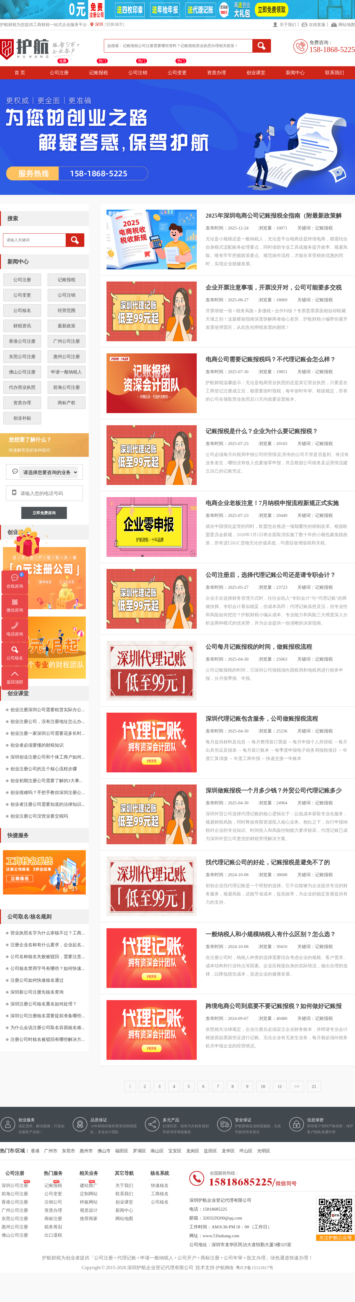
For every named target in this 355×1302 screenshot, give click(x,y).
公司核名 (22, 310)
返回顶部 (15, 682)
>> (296, 1086)
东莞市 (68, 1151)
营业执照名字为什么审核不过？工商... (47, 933)
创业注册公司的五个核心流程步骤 (43, 768)
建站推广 (89, 1184)
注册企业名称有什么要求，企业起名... (47, 944)
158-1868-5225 (332, 50)
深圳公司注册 (14, 1184)
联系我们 (334, 72)
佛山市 (104, 1151)
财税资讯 (22, 326)
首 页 (19, 72)
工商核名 (160, 1193)
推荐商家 (89, 1218)
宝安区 (175, 1151)
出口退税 (53, 1235)
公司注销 (137, 72)
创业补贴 (22, 418)
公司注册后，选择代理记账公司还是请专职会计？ (271, 575)
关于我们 (288, 24)
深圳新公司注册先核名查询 (37, 992)
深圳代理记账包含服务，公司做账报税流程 (262, 718)
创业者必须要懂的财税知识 (37, 745)
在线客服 (317, 24)
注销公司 (53, 1202)
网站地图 (346, 24)
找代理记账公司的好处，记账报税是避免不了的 (268, 862)
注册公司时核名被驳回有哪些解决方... (47, 1039)
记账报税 (98, 72)
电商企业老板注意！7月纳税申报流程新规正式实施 (272, 503)
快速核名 (160, 1185)
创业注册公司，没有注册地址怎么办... (47, 721)
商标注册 (53, 1218)
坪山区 (246, 1151)
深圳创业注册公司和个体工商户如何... (47, 757)
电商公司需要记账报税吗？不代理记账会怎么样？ (271, 359)
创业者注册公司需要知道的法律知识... (47, 804)
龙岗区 (192, 1151)
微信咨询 (15, 610)
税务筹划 (53, 1227)
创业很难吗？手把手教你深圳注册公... (47, 792)
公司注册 (59, 72)
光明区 (263, 1151)
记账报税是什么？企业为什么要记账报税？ (262, 431)
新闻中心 (295, 72)
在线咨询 (15, 586)
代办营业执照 (22, 387)
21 (314, 1086)
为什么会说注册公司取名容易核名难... (47, 1027)
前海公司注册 (66, 387)
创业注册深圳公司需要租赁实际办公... (47, 709)
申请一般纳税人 (66, 372)
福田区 (121, 1151)
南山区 (157, 1151)
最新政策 (66, 326)
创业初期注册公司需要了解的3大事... (46, 780)
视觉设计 (89, 1210)
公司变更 (177, 72)
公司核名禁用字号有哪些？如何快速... (47, 968)
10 (263, 1086)
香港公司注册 (22, 341)
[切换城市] (114, 24)
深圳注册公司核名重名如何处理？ (43, 1004)
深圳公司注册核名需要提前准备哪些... (47, 1015)
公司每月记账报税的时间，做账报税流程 (259, 646)
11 (280, 1086)
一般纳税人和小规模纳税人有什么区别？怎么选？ (271, 934)
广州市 (50, 1151)
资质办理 (216, 72)
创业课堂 (255, 72)
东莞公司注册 (22, 356)
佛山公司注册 (22, 372)
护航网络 (225, 1267)
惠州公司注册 (66, 356)
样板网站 (89, 1202)
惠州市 (86, 1151)
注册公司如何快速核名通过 (37, 980)
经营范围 (66, 310)
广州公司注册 (66, 341)
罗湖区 (139, 1151)
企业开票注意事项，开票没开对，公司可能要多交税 (274, 287)
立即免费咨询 (44, 513)
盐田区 (210, 1151)
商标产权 (66, 402)
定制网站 (89, 1193)
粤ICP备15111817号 (254, 1267)
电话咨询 (15, 634)
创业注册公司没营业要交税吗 (39, 816)
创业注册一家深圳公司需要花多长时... (47, 733)
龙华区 (228, 1151)
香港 (35, 1151)
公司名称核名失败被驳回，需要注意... (47, 956)
